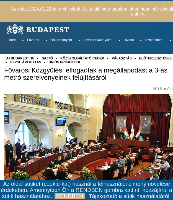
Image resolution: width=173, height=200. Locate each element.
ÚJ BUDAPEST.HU (20, 58)
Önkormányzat (61, 40)
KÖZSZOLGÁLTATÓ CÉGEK (82, 58)
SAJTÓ (47, 58)
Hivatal (129, 40)
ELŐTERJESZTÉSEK (155, 58)
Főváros (33, 40)
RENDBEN (69, 196)
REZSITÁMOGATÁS (25, 62)
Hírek (12, 40)
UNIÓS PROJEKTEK (65, 62)
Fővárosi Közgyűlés (97, 40)
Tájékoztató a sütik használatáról (129, 196)
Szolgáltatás (154, 40)
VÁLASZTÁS (122, 58)
